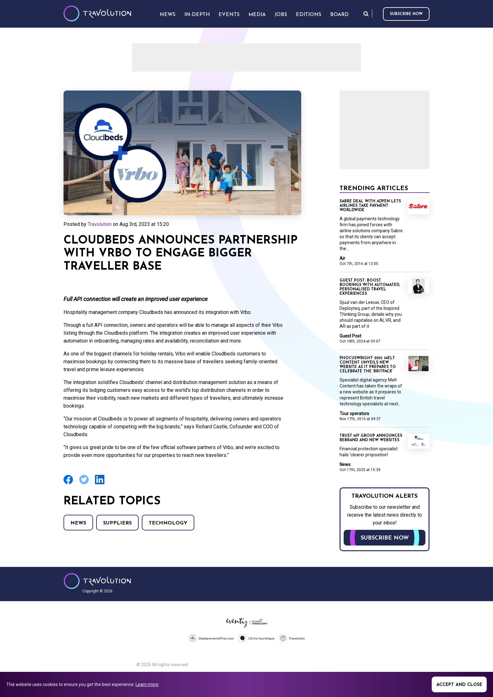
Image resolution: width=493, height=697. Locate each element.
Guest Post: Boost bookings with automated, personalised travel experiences (370, 287)
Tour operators (354, 413)
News (78, 523)
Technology (168, 523)
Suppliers (117, 523)
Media (257, 14)
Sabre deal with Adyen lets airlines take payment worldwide (370, 206)
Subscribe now (406, 14)
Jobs (280, 14)
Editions (308, 14)
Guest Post (350, 336)
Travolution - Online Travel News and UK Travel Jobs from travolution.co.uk (97, 581)
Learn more (147, 684)
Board (339, 14)
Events (229, 14)
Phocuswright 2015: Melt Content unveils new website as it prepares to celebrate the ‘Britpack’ (368, 364)
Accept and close (459, 685)
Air (342, 258)
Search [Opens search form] (366, 13)
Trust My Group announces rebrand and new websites (371, 438)
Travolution (100, 224)
